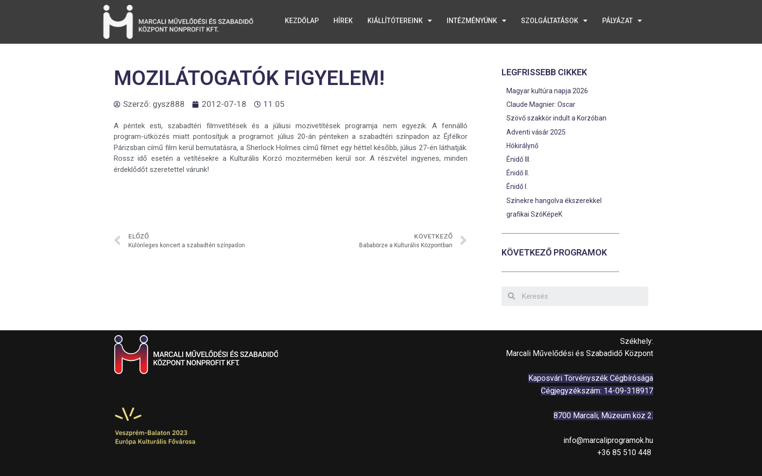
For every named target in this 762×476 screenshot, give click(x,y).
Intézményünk (476, 19)
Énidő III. (518, 159)
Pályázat (622, 19)
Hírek (343, 19)
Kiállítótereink (399, 19)
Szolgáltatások (554, 19)
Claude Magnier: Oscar (540, 104)
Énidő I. (517, 186)
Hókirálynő (522, 146)
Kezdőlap (302, 19)
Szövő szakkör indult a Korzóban (556, 118)
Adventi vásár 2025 (536, 132)
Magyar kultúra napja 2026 (547, 91)
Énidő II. (517, 173)
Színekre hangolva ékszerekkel (554, 200)
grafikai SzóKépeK (534, 214)
